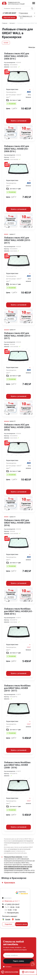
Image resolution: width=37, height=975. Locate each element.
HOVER (6, 43)
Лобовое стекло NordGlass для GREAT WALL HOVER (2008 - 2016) (17, 765)
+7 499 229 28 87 (9, 13)
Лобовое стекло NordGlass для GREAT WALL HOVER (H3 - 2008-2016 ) (18, 611)
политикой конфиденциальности (21, 966)
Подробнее (8, 924)
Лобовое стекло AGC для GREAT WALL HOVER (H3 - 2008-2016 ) (16, 56)
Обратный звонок (9, 17)
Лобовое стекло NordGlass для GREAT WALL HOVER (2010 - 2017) (17, 688)
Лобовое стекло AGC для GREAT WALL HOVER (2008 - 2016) (17, 427)
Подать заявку (18, 961)
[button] (9, 883)
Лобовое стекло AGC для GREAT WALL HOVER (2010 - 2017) (17, 240)
